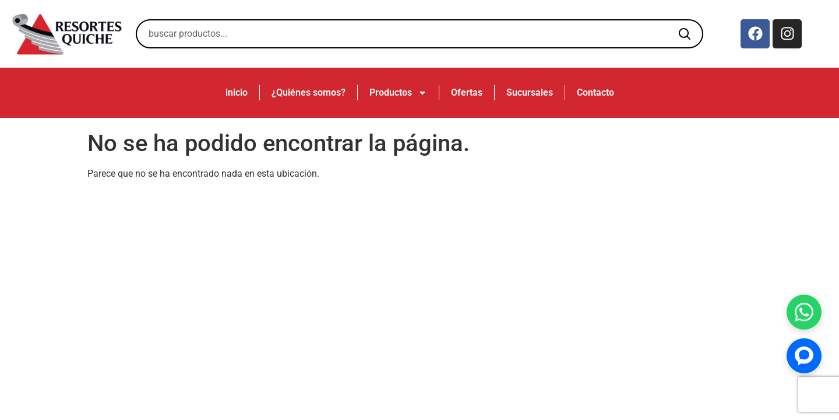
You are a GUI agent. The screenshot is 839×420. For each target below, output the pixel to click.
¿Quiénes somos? (309, 92)
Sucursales (529, 92)
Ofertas (466, 92)
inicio (236, 92)
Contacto (595, 92)
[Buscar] (685, 34)
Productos (398, 92)
